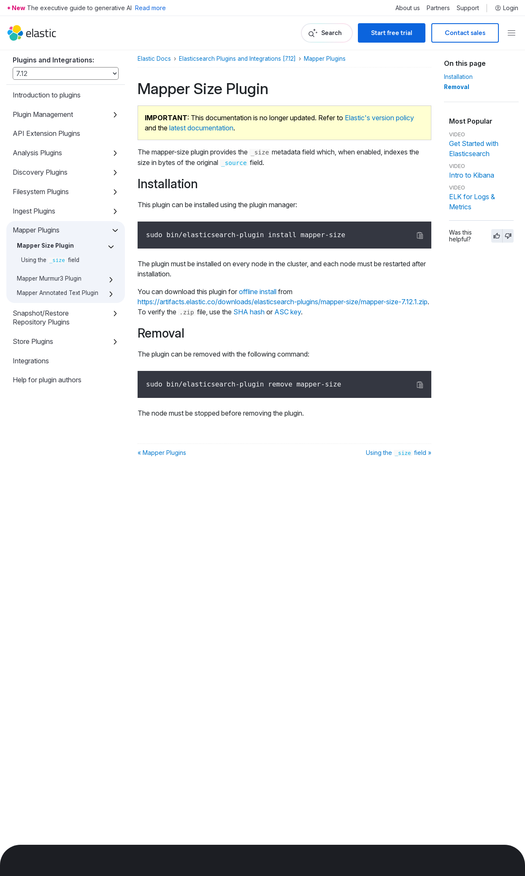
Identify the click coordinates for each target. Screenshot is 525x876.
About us (407, 8)
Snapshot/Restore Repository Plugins (41, 317)
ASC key (287, 312)
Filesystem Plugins (41, 191)
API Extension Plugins (46, 133)
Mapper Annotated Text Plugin (57, 292)
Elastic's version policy (379, 118)
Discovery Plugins (40, 172)
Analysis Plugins (37, 153)
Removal (456, 87)
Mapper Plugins (36, 230)
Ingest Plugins (34, 211)
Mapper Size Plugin (45, 245)
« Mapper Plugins (162, 452)
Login (506, 8)
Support (468, 8)
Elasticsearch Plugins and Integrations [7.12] (237, 58)
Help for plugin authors (47, 380)
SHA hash (249, 312)
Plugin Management (43, 114)
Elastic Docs (154, 58)
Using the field (50, 260)
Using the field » (398, 452)
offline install (257, 291)
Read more (150, 7)
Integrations (31, 361)
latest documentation (201, 128)
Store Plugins (33, 341)
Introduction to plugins (47, 95)
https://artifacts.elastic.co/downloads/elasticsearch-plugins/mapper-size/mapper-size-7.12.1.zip (283, 301)
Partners (438, 8)
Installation (458, 76)
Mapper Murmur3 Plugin (49, 278)
